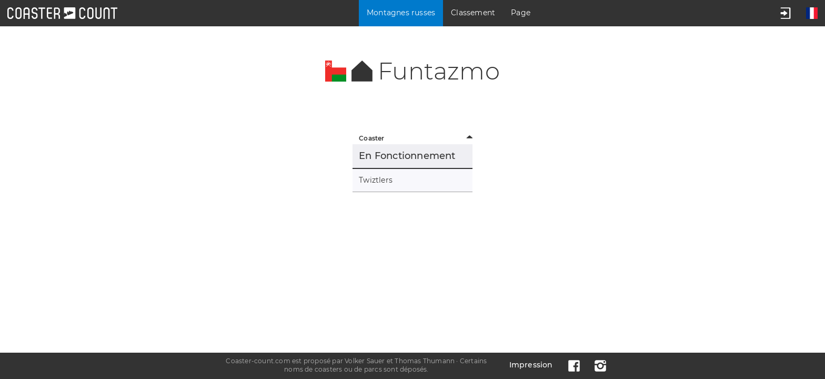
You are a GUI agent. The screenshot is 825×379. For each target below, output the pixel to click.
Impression (531, 365)
